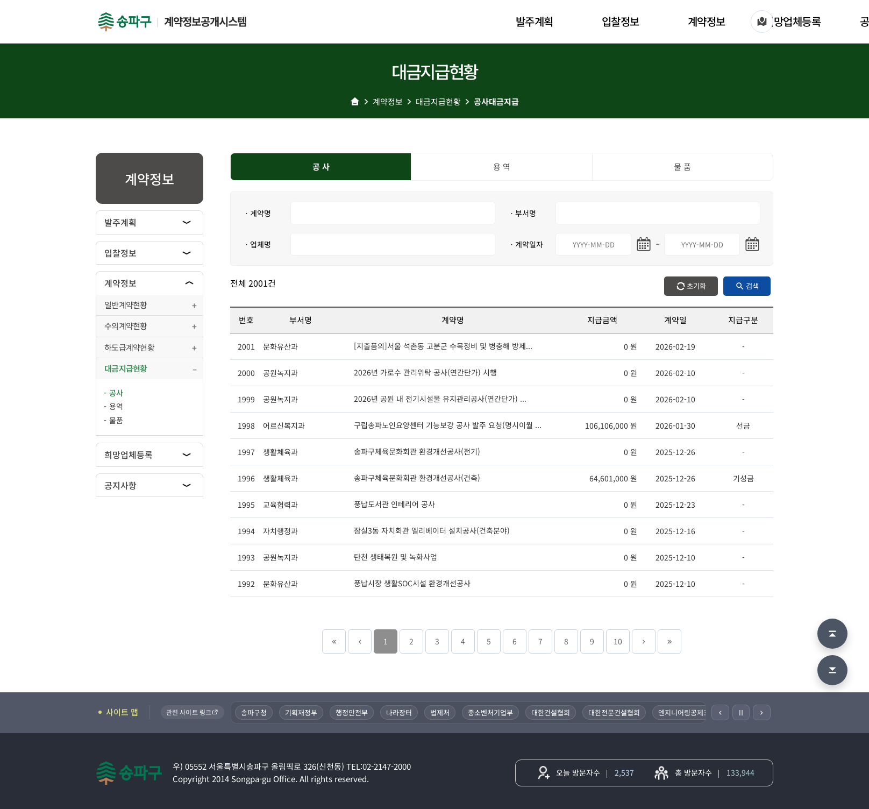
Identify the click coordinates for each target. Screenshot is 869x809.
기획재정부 (302, 712)
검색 (752, 286)
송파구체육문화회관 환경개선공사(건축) (417, 477)
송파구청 (255, 712)
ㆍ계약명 (257, 213)
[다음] (762, 712)
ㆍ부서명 (522, 213)
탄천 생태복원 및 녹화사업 (395, 556)
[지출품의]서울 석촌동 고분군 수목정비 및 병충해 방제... (443, 345)
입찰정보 (620, 21)
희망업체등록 (792, 21)
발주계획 (534, 21)
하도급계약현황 (129, 347)
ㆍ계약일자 (525, 244)
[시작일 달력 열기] (644, 244)
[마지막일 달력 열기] (752, 244)
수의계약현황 (125, 325)
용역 (116, 406)
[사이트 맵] (762, 21)
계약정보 (706, 21)
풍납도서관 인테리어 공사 (394, 504)
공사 (116, 392)
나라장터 (400, 712)
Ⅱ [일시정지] (741, 712)
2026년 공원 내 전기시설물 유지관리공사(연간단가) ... (440, 398)
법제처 (441, 712)
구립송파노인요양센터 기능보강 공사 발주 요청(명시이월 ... (448, 425)
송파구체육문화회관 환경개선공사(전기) (417, 451)
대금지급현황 (438, 101)
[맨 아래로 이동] (832, 670)
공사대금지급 (496, 101)
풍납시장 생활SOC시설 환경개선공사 (412, 583)
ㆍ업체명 (257, 244)
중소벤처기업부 (491, 712)
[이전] (720, 712)
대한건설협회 (551, 712)
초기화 (696, 286)
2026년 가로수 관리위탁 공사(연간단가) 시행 (425, 372)
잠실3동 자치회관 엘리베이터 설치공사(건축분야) (432, 530)
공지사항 (120, 485)
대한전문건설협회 (615, 712)
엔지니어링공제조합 (688, 712)
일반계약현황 (125, 304)
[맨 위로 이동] (832, 634)
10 (618, 641)
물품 (116, 420)
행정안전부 (353, 712)
